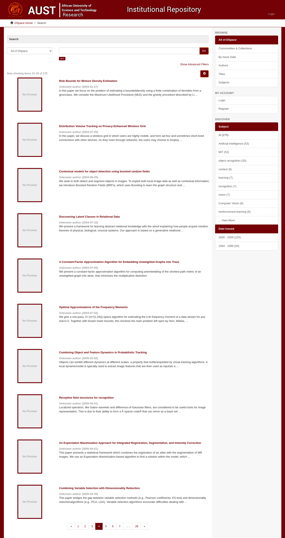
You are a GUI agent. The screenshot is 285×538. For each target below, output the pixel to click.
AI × (62, 58)
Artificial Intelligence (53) (234, 143)
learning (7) (226, 177)
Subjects (224, 82)
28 (136, 526)
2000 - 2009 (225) (230, 237)
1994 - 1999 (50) (229, 246)
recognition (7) (227, 186)
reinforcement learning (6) (235, 211)
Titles (222, 74)
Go (204, 50)
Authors (223, 65)
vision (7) (224, 194)
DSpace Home (24, 23)
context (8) (225, 169)
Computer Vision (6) (231, 203)
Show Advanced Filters (194, 64)
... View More (227, 220)
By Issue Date (227, 57)
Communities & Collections (235, 48)
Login (222, 100)
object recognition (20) (232, 160)
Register (224, 108)
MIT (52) (224, 152)
